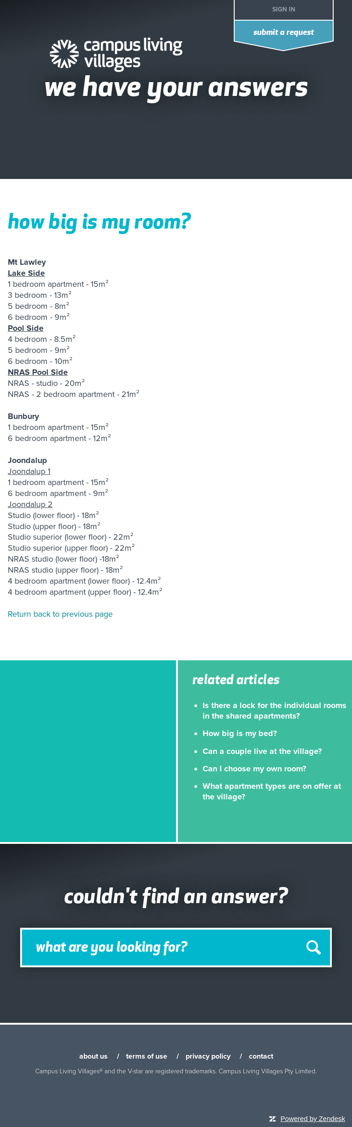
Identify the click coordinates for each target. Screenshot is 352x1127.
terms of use (146, 1056)
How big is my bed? (240, 733)
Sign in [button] (283, 9)
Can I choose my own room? (254, 769)
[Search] (176, 947)
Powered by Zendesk (312, 1118)
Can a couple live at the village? (262, 751)
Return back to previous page (60, 614)
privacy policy (208, 1056)
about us (93, 1056)
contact (261, 1056)
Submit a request (283, 32)
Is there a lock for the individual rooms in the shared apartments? (274, 710)
